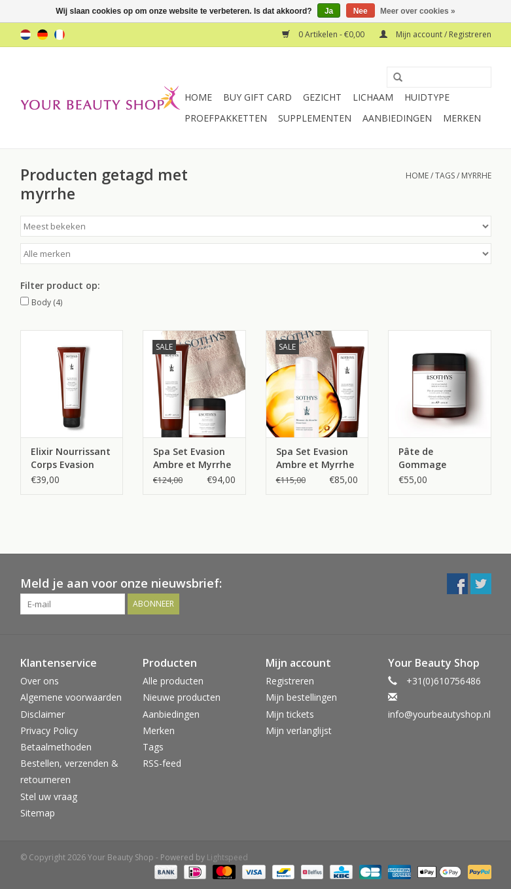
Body (46, 302)
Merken (462, 118)
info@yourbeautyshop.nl (439, 714)
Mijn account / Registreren (435, 34)
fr (59, 34)
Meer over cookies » (417, 11)
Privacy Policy (49, 730)
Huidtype (426, 97)
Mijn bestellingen (301, 697)
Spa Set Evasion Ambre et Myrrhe (192, 458)
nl (25, 34)
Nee (360, 11)
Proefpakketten (226, 118)
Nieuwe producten (181, 697)
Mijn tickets (290, 714)
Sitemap (37, 813)
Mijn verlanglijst (299, 730)
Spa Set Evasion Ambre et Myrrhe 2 (315, 458)
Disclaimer (42, 714)
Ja (329, 11)
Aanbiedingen (397, 118)
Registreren (290, 681)
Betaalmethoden (56, 747)
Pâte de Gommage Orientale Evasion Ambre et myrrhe (438, 458)
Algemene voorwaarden (71, 697)
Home (198, 97)
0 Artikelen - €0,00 (324, 34)
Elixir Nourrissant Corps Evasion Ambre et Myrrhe (71, 458)
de (42, 34)
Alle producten (173, 681)
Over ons (39, 681)
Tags (445, 175)
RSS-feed (162, 763)
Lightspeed (227, 857)
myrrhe (476, 175)
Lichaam (373, 97)
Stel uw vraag (48, 796)
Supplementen (314, 118)
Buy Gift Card (257, 97)
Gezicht (322, 97)
